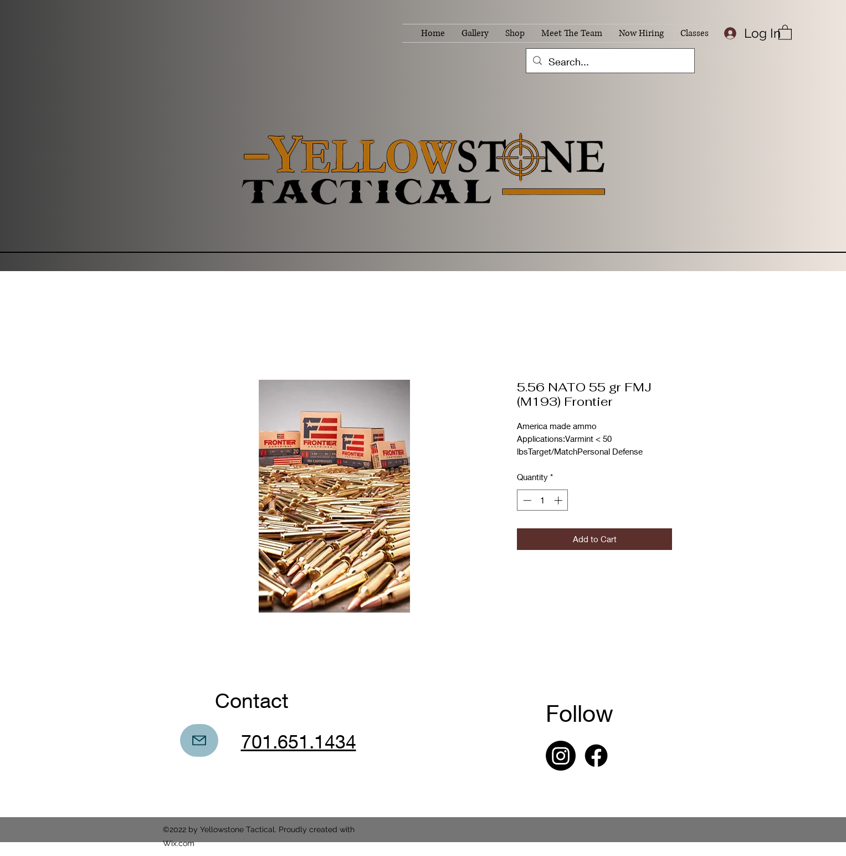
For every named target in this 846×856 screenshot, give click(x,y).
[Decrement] (526, 500)
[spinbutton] (543, 500)
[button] (785, 32)
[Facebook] (596, 756)
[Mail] (199, 740)
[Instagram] (561, 756)
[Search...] (609, 62)
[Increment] (559, 500)
